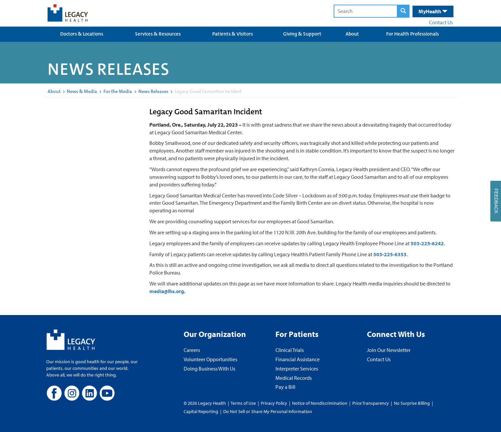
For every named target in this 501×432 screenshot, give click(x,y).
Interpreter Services (296, 368)
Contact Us (441, 22)
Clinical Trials (289, 350)
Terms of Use (244, 403)
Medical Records (293, 378)
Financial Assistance (297, 359)
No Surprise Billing (412, 403)
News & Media (82, 91)
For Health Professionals (412, 34)
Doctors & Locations (81, 34)
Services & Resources (158, 34)
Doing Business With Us (209, 368)
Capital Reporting (201, 411)
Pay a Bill (285, 386)
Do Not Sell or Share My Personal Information (267, 411)
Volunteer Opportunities (210, 359)
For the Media (117, 91)
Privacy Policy (274, 403)
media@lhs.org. (167, 291)
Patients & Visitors (232, 34)
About (352, 34)
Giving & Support (302, 34)
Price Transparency (370, 403)
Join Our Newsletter (389, 350)
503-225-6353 (390, 254)
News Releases (153, 91)
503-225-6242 (427, 243)
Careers (192, 350)
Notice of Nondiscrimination (319, 403)
